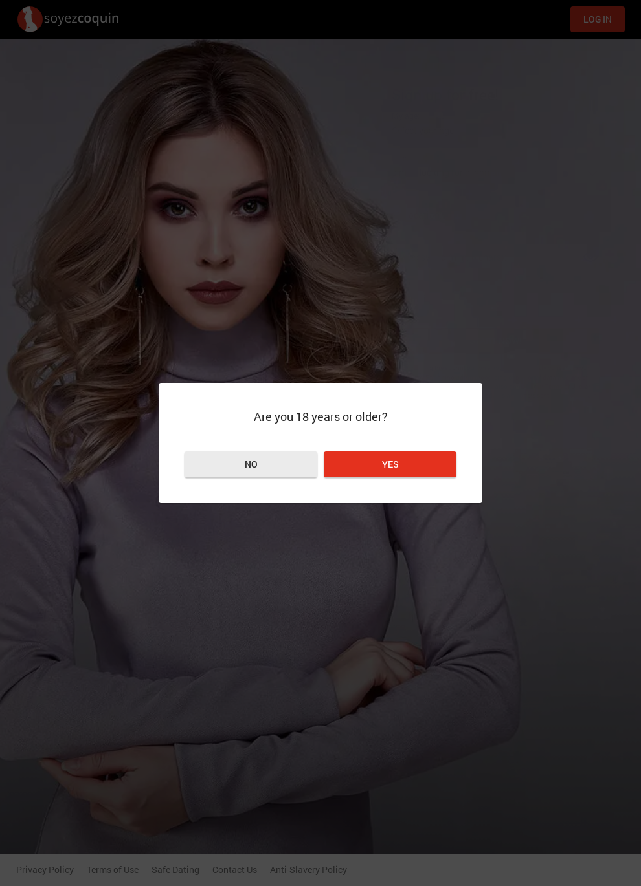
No (251, 464)
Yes (390, 464)
